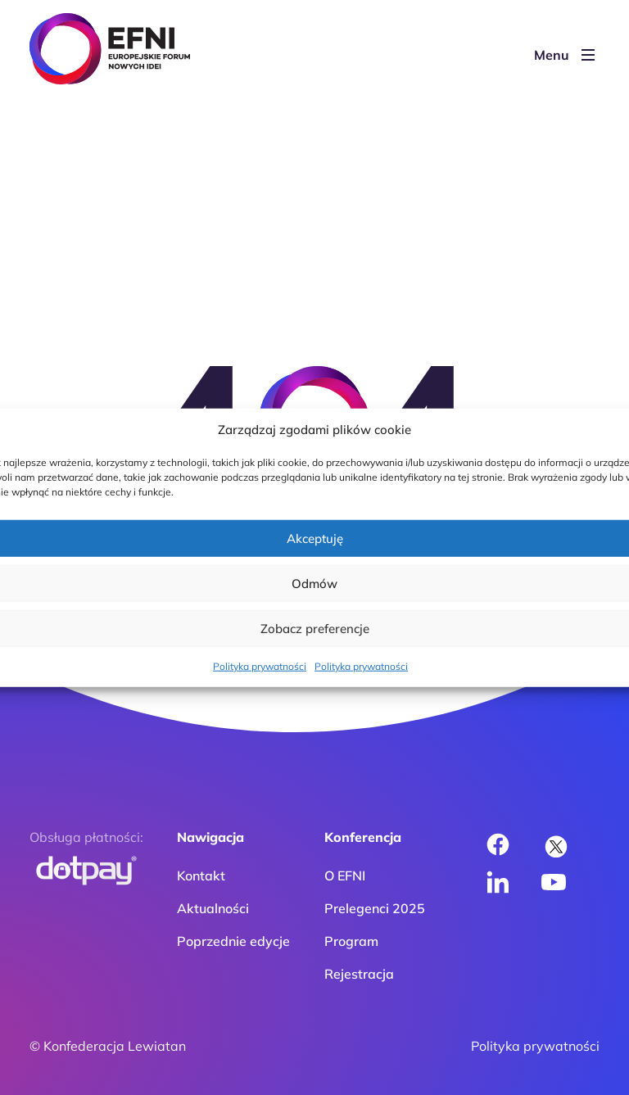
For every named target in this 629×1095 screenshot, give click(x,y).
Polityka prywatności (259, 666)
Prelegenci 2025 (374, 908)
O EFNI (344, 875)
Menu (564, 55)
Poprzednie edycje (233, 941)
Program (351, 941)
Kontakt (201, 875)
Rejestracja (359, 974)
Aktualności (213, 908)
